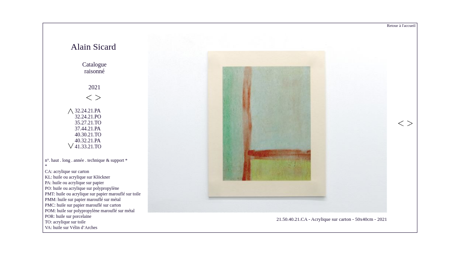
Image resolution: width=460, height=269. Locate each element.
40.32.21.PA (88, 140)
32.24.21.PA (88, 111)
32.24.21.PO (88, 117)
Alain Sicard (93, 47)
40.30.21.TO (88, 134)
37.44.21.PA (88, 129)
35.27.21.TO (88, 123)
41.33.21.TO (88, 146)
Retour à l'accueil (401, 25)
